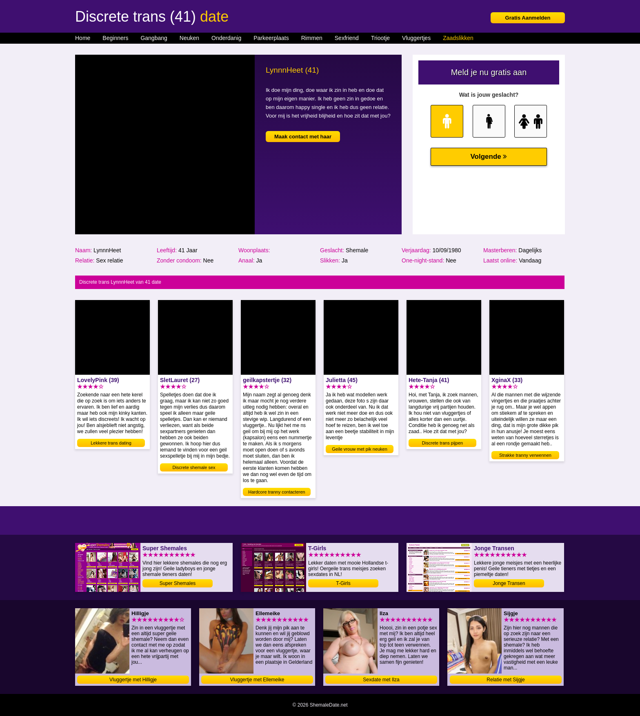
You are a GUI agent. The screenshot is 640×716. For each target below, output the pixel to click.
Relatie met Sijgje (505, 680)
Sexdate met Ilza (381, 680)
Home (82, 38)
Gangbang (153, 38)
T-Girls (343, 583)
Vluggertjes (416, 38)
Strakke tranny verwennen (525, 455)
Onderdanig (226, 38)
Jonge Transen (509, 583)
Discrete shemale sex (193, 467)
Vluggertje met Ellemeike (257, 680)
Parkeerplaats (271, 38)
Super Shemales (178, 583)
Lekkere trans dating (111, 442)
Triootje (380, 38)
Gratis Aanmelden (528, 18)
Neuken (189, 38)
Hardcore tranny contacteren (276, 491)
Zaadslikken (458, 38)
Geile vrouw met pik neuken (359, 449)
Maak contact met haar (302, 136)
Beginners (115, 38)
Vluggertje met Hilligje (133, 680)
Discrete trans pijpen (442, 442)
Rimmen (311, 38)
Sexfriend (347, 38)
